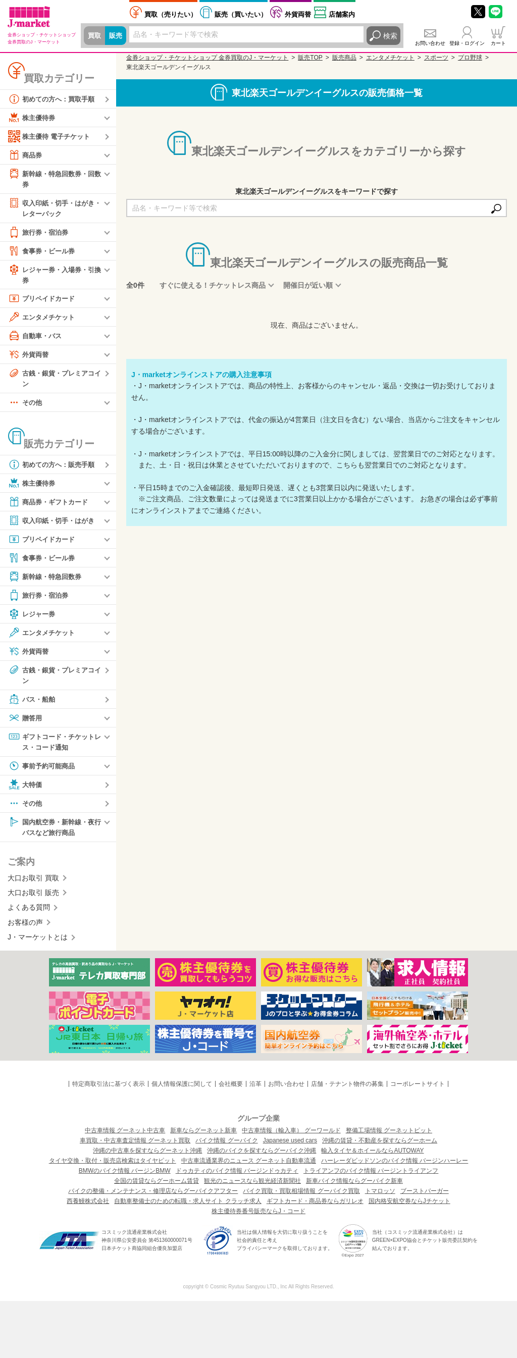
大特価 (25, 789)
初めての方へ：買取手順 (54, 99)
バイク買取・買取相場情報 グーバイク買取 (301, 1196)
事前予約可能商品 (43, 770)
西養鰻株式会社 (88, 1206)
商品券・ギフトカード (50, 505)
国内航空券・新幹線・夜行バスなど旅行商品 (54, 831)
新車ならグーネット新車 (203, 1135)
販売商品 (344, 57)
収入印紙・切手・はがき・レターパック (50, 208)
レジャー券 (33, 617)
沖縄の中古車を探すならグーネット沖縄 (147, 1156)
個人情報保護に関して (181, 1089)
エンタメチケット (43, 320)
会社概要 (231, 1089)
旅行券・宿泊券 (40, 234)
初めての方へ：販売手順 (54, 468)
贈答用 (25, 722)
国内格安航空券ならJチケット (409, 1206)
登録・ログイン (467, 43)
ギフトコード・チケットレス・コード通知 (54, 745)
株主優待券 (33, 118)
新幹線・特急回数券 (47, 580)
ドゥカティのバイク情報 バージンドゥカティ (237, 1176)
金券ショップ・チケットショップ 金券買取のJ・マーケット (207, 57)
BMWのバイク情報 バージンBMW (125, 1176)
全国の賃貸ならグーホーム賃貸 (156, 1186)
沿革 (255, 1089)
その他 (25, 406)
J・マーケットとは (38, 942)
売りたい (170, 14)
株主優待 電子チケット (51, 136)
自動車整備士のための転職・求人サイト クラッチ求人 (187, 1206)
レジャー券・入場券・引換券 (54, 276)
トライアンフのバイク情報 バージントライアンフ (370, 1176)
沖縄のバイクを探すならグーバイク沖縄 (261, 1156)
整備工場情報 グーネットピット (389, 1135)
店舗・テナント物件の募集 (347, 1089)
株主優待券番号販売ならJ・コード (258, 1216)
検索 (390, 36)
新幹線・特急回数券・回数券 (54, 178)
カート (498, 43)
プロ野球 (470, 57)
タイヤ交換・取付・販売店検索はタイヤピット (112, 1166)
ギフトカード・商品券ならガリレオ (315, 1206)
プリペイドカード (43, 301)
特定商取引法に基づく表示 (108, 1089)
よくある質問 (29, 913)
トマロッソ (380, 1196)
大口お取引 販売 (33, 898)
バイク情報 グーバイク (226, 1146)
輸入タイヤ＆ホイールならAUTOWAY (372, 1156)
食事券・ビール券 (43, 252)
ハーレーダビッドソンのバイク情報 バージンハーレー (394, 1166)
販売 (117, 36)
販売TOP (310, 57)
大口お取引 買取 (33, 883)
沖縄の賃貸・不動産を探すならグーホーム (379, 1146)
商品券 (25, 155)
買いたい (241, 14)
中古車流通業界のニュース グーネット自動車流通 (248, 1166)
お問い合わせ (430, 43)
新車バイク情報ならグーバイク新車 (354, 1186)
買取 (95, 36)
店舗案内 (342, 14)
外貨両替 (298, 14)
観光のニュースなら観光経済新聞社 (252, 1186)
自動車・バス (36, 338)
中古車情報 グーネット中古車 (125, 1135)
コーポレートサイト (417, 1089)
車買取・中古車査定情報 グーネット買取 (135, 1146)
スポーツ (436, 57)
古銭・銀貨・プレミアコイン (54, 380)
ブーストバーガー (424, 1196)
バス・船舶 (33, 703)
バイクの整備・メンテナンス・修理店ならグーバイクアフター (153, 1196)
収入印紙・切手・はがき (54, 524)
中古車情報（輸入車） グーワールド (291, 1135)
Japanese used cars (290, 1146)
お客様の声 (25, 928)
